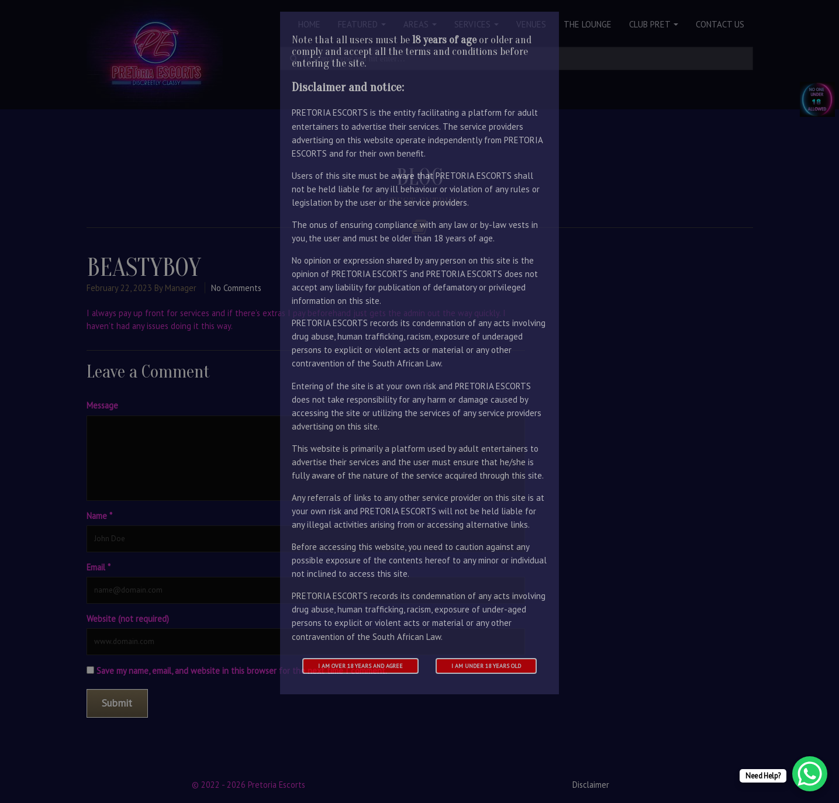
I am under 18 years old (486, 666)
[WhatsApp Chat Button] (809, 773)
